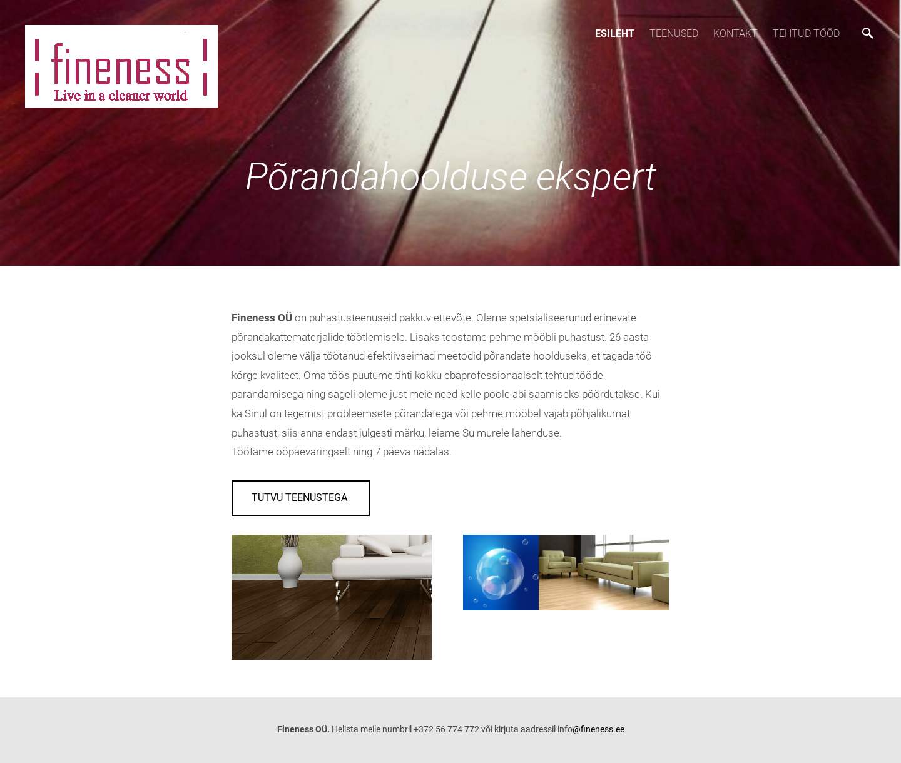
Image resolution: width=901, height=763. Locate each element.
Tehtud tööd (806, 33)
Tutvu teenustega (301, 497)
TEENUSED (673, 33)
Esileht (614, 33)
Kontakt (735, 33)
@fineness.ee (598, 729)
